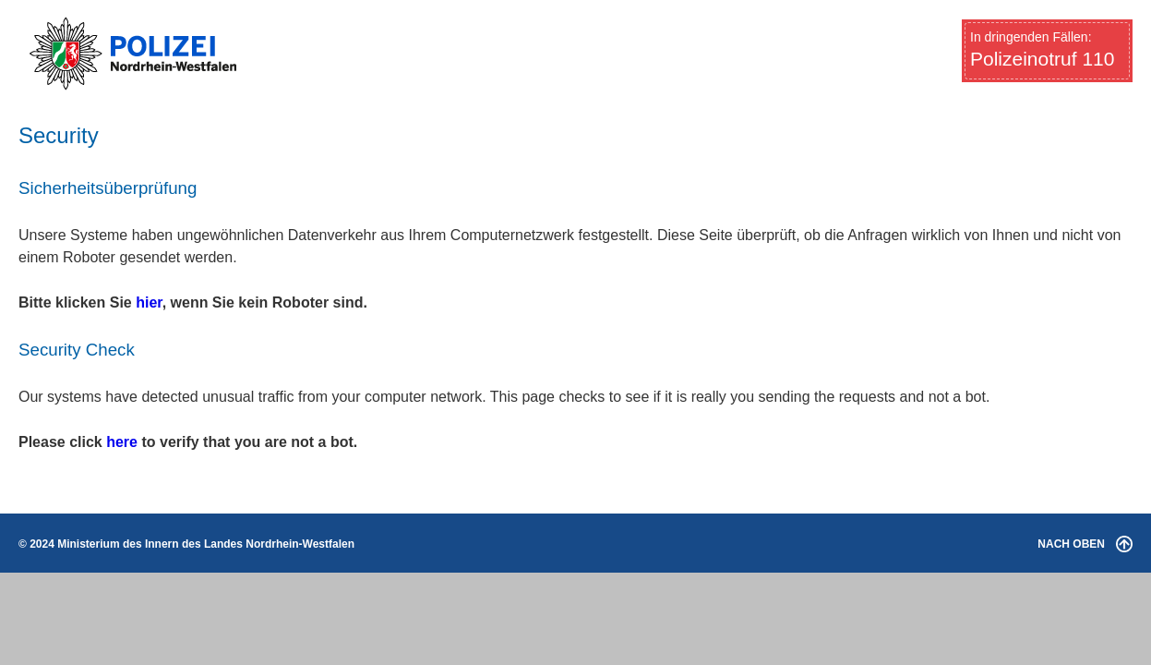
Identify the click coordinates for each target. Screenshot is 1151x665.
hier (149, 302)
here (122, 442)
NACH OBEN (1085, 544)
